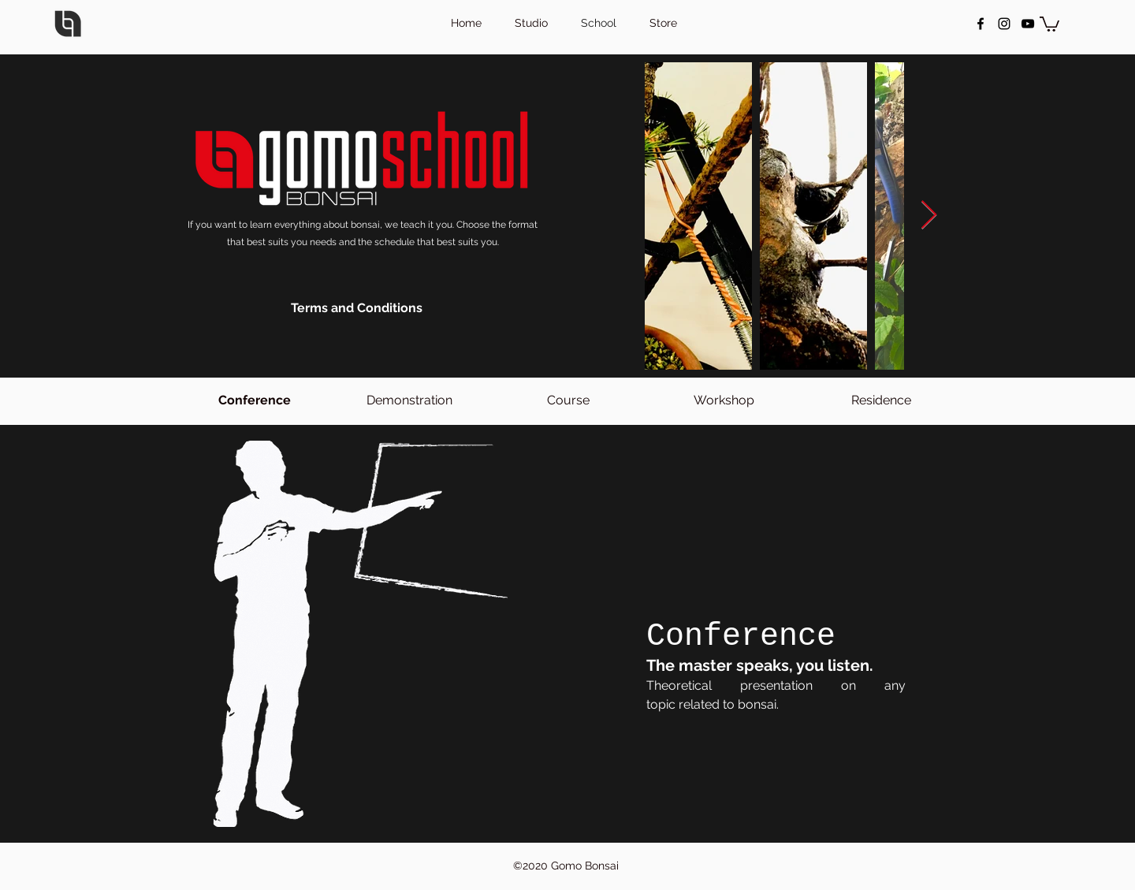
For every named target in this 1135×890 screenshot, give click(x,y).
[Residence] (881, 401)
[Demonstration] (409, 401)
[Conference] (254, 401)
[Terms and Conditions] (356, 308)
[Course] (568, 401)
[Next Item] (929, 215)
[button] (1049, 23)
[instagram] (1004, 24)
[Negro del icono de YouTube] (1028, 24)
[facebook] (980, 24)
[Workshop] (724, 401)
